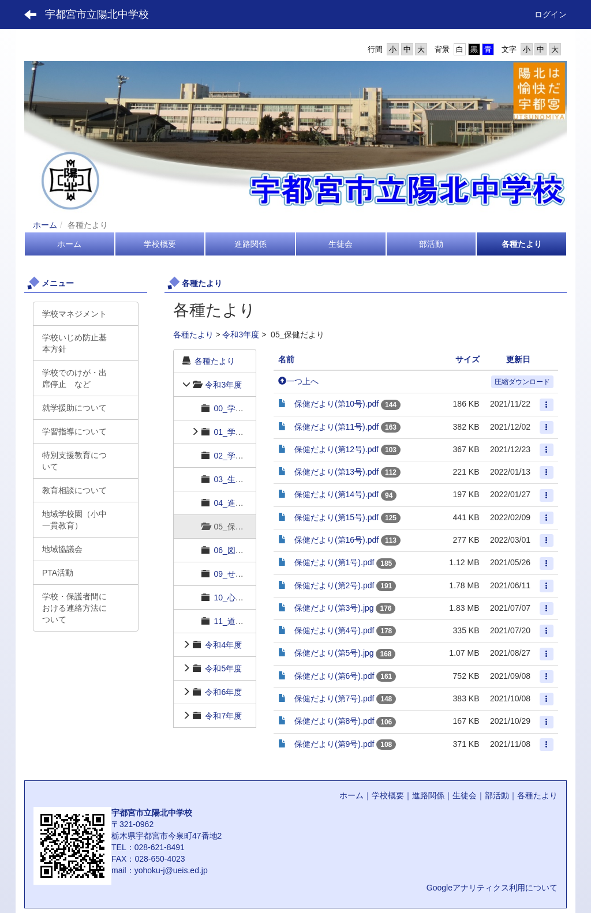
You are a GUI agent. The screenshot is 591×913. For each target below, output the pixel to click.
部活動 (497, 795)
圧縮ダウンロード (522, 382)
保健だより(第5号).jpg (334, 652)
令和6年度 (223, 692)
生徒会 (464, 795)
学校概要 (388, 795)
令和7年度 (223, 715)
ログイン (550, 14)
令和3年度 (240, 334)
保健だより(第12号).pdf (336, 449)
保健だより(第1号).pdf (334, 562)
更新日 (518, 359)
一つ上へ (298, 381)
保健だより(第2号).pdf (334, 585)
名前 (286, 359)
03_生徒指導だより (248, 479)
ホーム (45, 225)
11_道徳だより (240, 621)
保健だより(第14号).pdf (336, 494)
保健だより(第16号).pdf (336, 539)
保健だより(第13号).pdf (336, 471)
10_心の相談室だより (252, 597)
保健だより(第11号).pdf (336, 426)
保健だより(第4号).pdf (334, 630)
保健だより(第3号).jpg (334, 608)
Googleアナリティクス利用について (492, 887)
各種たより (193, 334)
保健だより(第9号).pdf (334, 744)
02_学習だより (240, 455)
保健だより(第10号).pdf (336, 403)
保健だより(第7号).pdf (334, 698)
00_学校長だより (244, 408)
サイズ (467, 359)
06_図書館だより (244, 550)
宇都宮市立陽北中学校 (97, 14)
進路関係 (428, 795)
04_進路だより (240, 503)
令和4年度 (223, 644)
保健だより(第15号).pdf (336, 517)
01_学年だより (240, 432)
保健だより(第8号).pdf (334, 721)
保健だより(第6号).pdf (334, 676)
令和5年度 (223, 668)
